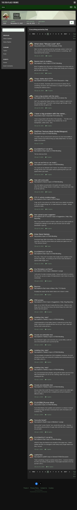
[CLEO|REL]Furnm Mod (44, 403)
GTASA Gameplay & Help (54, 46)
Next (65, 34)
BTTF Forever (47, 216)
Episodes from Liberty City (59, 98)
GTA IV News (56, 199)
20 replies (48, 312)
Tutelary (45, 319)
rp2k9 (44, 456)
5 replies (49, 56)
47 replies (49, 90)
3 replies (48, 73)
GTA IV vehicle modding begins (44, 197)
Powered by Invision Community (38, 491)
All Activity (6, 30)
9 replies (48, 228)
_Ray (44, 63)
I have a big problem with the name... (47, 96)
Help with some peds (41, 180)
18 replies (48, 281)
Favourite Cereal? (40, 420)
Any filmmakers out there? (43, 269)
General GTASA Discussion (60, 456)
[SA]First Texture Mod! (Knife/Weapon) (50, 131)
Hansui (45, 182)
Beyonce (37, 286)
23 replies (48, 209)
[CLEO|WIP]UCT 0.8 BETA (43, 149)
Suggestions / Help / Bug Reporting (62, 302)
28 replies (48, 432)
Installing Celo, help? (41, 317)
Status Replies (7, 42)
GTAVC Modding (57, 63)
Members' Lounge (57, 271)
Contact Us (43, 488)
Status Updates (7, 38)
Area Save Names (42, 234)
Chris (44, 199)
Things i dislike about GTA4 (43, 79)
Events (5, 62)
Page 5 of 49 (74, 36)
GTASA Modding (52, 133)
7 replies (48, 157)
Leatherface (38, 455)
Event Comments (8, 66)
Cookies (51, 488)
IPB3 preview (38, 300)
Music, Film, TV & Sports (58, 288)
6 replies (48, 329)
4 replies (48, 108)
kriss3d (45, 80)
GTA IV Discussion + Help (60, 80)
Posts (4, 54)
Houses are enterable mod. (43, 335)
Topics (5, 50)
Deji (35, 46)
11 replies (48, 192)
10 (61, 34)
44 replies (49, 466)
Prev (33, 34)
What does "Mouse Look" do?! (47, 44)
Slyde (44, 422)
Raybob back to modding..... (43, 61)
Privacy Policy (34, 488)
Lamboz (45, 164)
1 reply (48, 246)
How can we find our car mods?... (45, 162)
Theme (26, 488)
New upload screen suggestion (44, 215)
